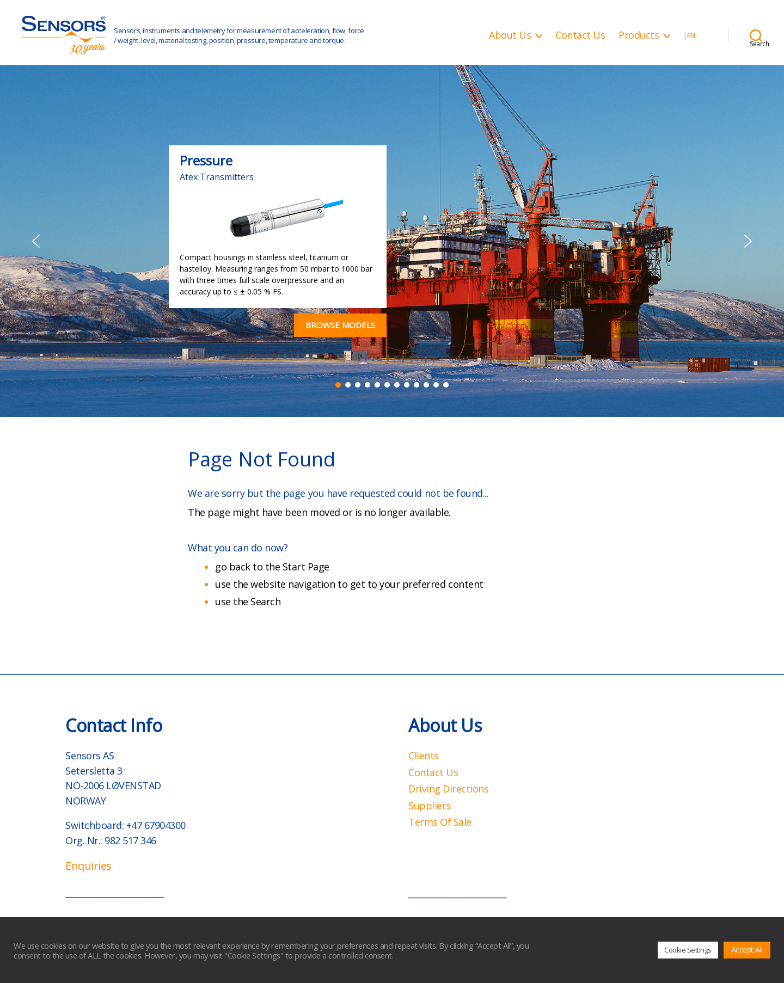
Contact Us (580, 35)
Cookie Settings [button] (688, 950)
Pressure (206, 160)
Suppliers (429, 805)
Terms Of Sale (439, 821)
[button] (36, 241)
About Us (510, 35)
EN (691, 36)
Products (638, 35)
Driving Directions (448, 788)
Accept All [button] (747, 949)
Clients (423, 755)
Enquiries (88, 865)
